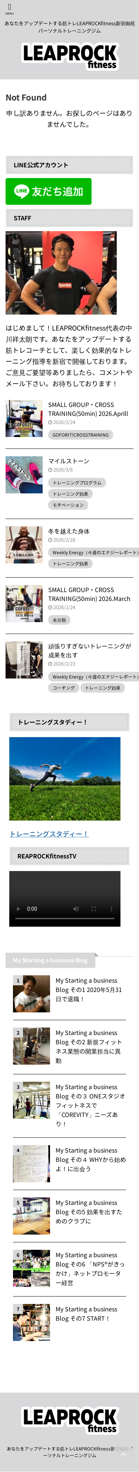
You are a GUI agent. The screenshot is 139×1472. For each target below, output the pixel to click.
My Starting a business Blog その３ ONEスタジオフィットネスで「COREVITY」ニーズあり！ (90, 1105)
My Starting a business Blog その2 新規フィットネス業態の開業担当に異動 (89, 1046)
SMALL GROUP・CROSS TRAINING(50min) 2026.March (89, 594)
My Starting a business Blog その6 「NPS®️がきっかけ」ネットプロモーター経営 (90, 1268)
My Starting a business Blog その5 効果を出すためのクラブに (89, 1211)
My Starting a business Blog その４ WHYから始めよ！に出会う (91, 1159)
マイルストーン (68, 460)
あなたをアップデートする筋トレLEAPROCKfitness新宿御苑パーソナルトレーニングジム (70, 1451)
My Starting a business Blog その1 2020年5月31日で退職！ (89, 989)
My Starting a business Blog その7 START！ (86, 1313)
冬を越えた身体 (69, 530)
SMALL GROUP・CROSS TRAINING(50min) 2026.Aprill (88, 409)
